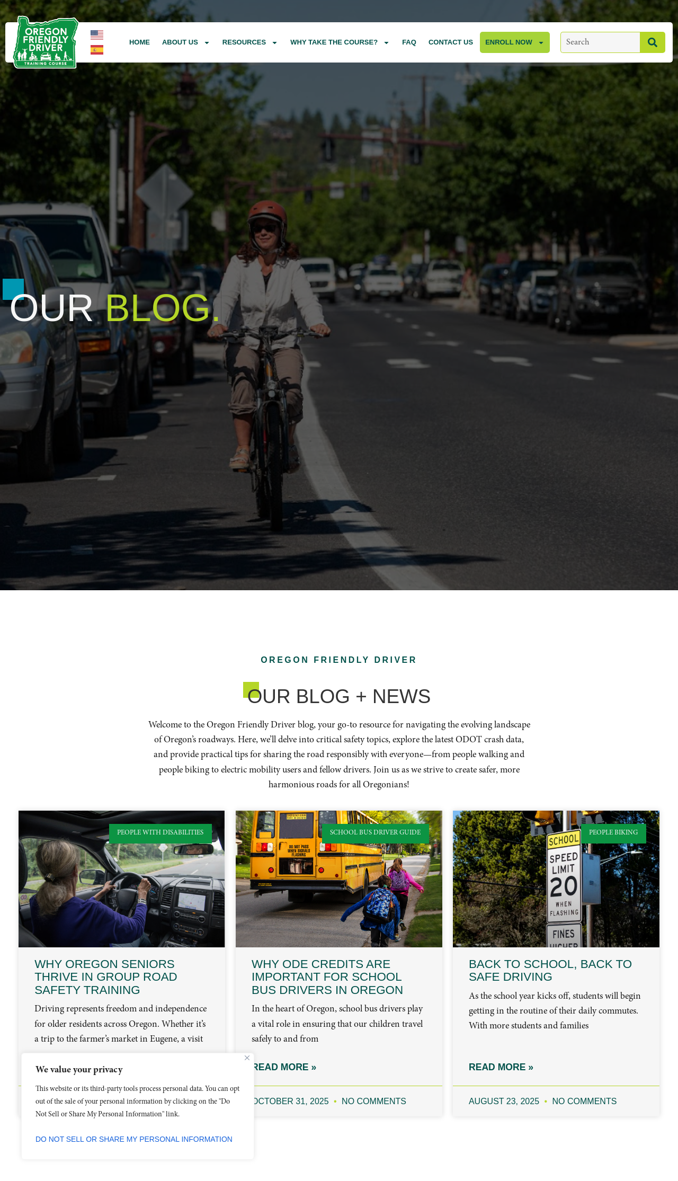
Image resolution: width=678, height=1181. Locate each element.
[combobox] (600, 42)
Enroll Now (515, 42)
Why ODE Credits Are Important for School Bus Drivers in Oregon (327, 977)
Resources (250, 42)
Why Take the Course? (340, 42)
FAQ (409, 42)
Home (139, 42)
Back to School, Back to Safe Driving (550, 970)
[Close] (247, 1057)
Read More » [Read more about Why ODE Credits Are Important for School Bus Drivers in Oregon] (284, 1067)
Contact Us (451, 42)
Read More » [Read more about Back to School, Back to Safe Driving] (501, 1067)
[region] (137, 1106)
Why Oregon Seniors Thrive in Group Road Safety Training (105, 977)
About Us (186, 42)
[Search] (652, 42)
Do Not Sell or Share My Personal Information (134, 1139)
